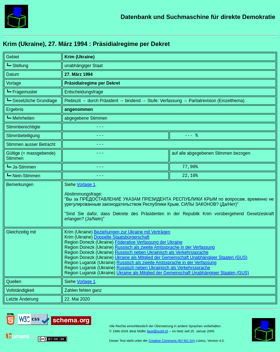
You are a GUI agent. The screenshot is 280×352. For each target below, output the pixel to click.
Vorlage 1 (86, 184)
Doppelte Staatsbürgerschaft (121, 237)
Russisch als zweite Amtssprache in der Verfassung (165, 247)
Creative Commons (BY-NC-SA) (171, 341)
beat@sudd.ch (157, 331)
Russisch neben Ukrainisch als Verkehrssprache (162, 252)
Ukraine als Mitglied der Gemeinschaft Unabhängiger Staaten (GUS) (181, 257)
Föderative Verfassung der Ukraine (148, 242)
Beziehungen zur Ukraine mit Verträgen (132, 232)
